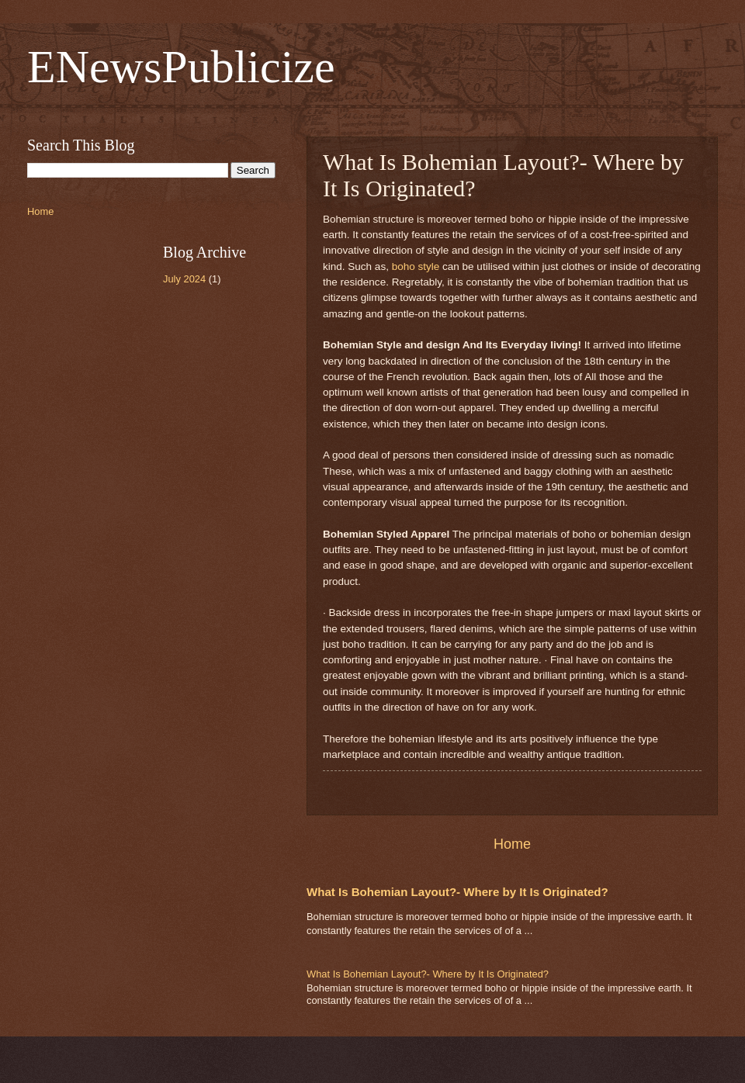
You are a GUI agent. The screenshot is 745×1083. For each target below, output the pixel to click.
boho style (416, 266)
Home (512, 844)
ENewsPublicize (181, 66)
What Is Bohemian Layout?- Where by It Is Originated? (457, 891)
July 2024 (184, 279)
